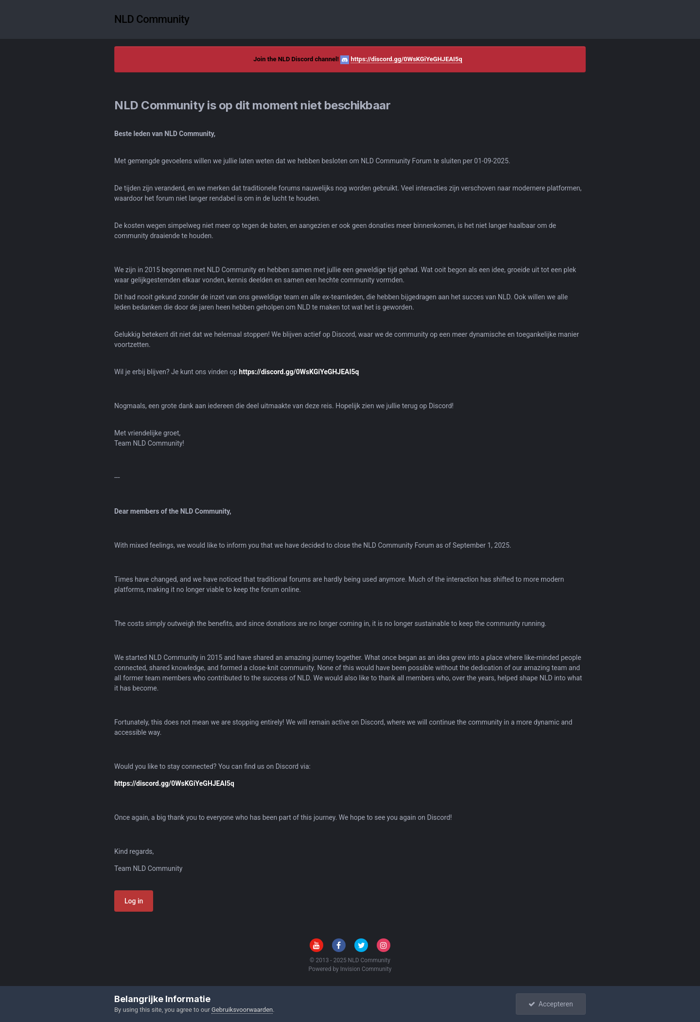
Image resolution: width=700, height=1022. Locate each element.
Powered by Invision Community (350, 969)
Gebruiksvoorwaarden (242, 1009)
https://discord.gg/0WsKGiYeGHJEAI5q (406, 59)
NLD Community (151, 19)
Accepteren (550, 1004)
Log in (133, 901)
